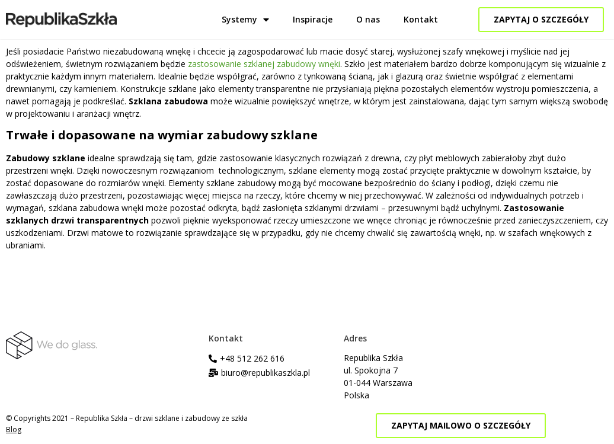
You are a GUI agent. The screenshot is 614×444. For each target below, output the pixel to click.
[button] (541, 19)
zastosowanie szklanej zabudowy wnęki (264, 63)
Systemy (245, 19)
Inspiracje (312, 19)
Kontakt (421, 19)
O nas (368, 19)
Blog (13, 429)
